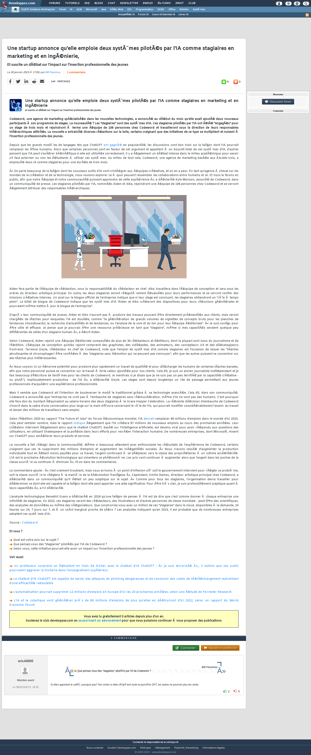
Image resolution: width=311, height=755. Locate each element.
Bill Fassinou (52, 75)
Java (103, 9)
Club (192, 3)
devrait (149, 421)
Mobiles (184, 9)
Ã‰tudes (164, 3)
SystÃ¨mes (199, 9)
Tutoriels (72, 3)
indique (79, 426)
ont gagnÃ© (113, 148)
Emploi (147, 3)
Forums (54, 3)
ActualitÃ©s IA (126, 14)
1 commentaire (76, 75)
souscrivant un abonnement (99, 624)
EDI (129, 9)
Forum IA (143, 14)
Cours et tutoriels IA (163, 14)
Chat (111, 3)
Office (171, 9)
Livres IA (183, 14)
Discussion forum (278, 101)
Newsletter (129, 3)
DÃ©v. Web (116, 9)
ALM (79, 9)
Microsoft (91, 9)
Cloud (62, 9)
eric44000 (25, 668)
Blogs (98, 3)
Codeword (30, 525)
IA (71, 9)
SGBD (160, 9)
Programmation (144, 9)
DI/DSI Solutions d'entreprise (38, 9)
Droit (179, 3)
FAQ (87, 3)
